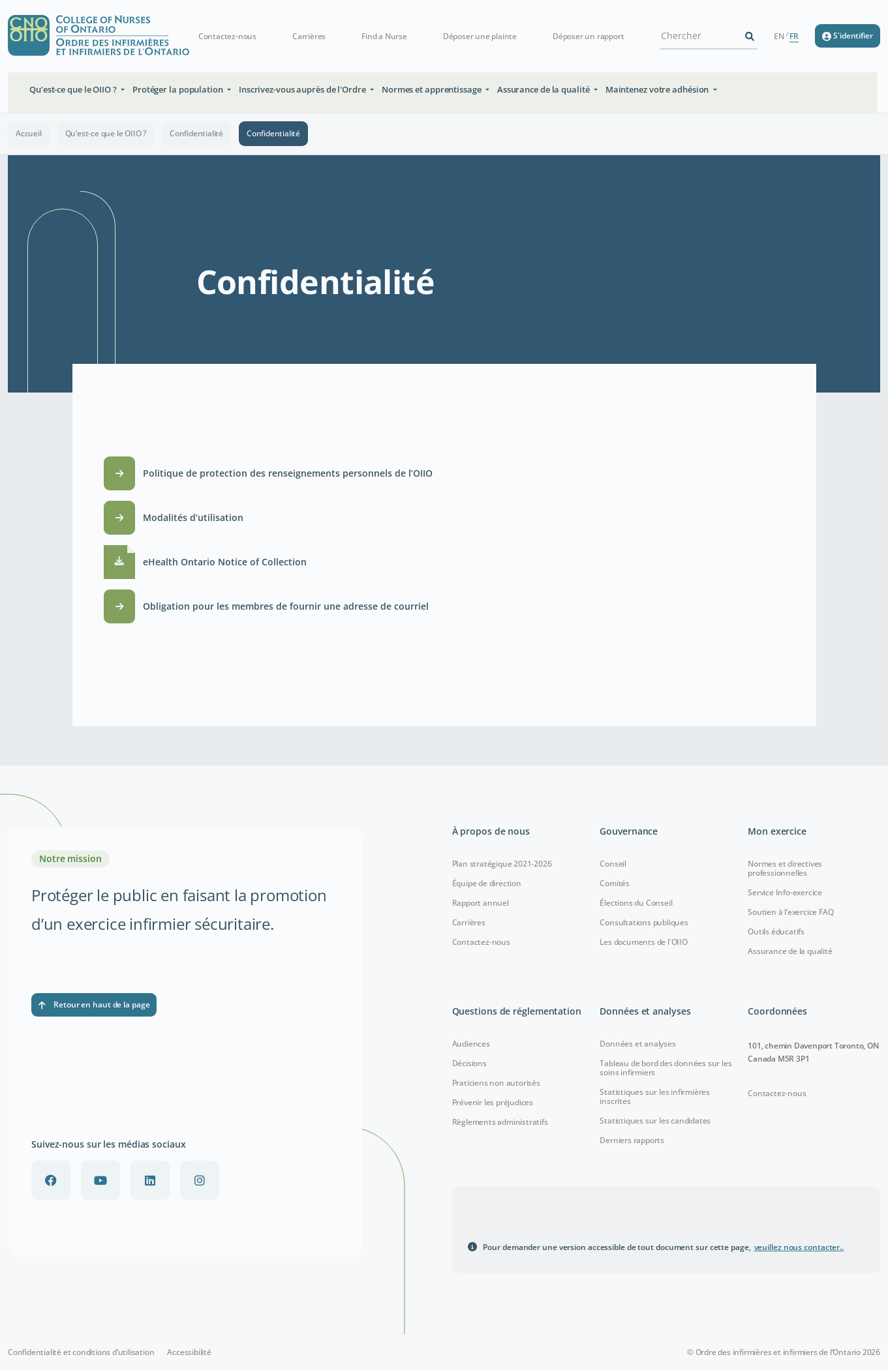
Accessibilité (189, 1352)
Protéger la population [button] (178, 89)
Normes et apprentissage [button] (432, 89)
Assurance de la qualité (790, 951)
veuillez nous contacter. (799, 1247)
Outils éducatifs (776, 931)
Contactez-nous (227, 36)
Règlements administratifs (500, 1121)
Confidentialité (196, 133)
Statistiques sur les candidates (655, 1120)
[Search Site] (700, 36)
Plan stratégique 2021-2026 (502, 863)
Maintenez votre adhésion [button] (658, 89)
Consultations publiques (644, 922)
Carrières (309, 36)
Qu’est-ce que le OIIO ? (105, 133)
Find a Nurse (384, 36)
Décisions (469, 1063)
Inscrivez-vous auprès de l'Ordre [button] (303, 89)
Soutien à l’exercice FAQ (790, 911)
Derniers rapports (632, 1140)
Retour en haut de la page (94, 1004)
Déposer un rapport (588, 36)
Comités (615, 883)
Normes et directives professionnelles (785, 868)
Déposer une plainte (480, 36)
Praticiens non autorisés (496, 1082)
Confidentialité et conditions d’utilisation (81, 1352)
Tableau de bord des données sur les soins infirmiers (665, 1068)
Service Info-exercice (785, 892)
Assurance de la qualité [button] (544, 89)
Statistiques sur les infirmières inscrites (655, 1096)
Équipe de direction (486, 883)
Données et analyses (637, 1043)
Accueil (29, 133)
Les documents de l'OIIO (643, 941)
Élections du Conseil (636, 902)
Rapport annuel (480, 902)
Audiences (471, 1043)
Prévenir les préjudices (492, 1102)
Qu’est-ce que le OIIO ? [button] (74, 89)
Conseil (613, 863)
